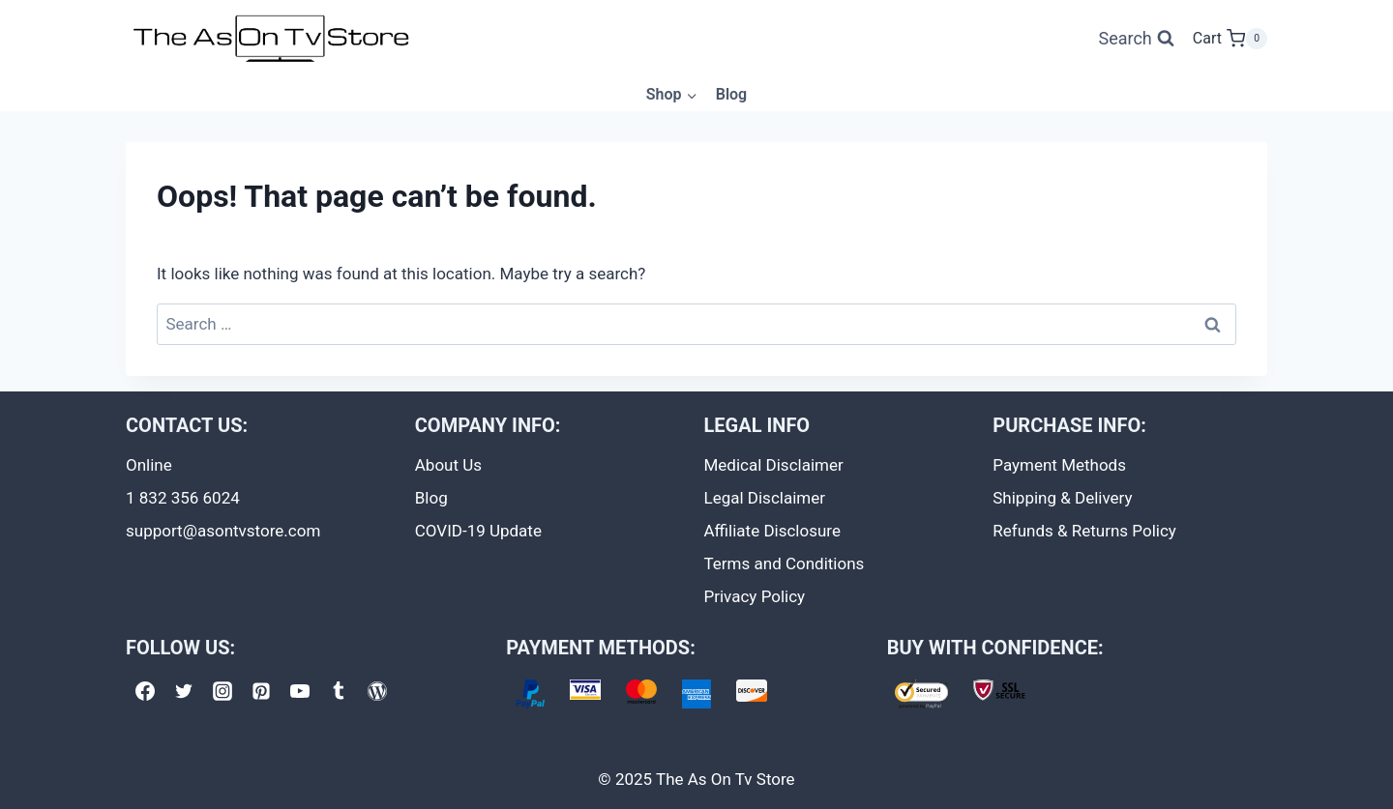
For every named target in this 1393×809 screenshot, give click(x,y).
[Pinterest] (261, 691)
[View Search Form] (1135, 39)
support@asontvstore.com (223, 530)
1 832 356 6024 (183, 497)
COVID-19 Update (478, 530)
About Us (448, 465)
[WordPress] (377, 691)
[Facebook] (145, 691)
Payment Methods (1059, 465)
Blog (731, 94)
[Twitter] (183, 691)
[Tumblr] (338, 691)
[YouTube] (300, 691)
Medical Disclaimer (774, 465)
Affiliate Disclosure (772, 530)
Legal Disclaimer (764, 497)
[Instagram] (222, 691)
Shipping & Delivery (1062, 497)
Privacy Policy (755, 596)
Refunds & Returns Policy (1084, 530)
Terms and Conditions (784, 563)
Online (149, 465)
